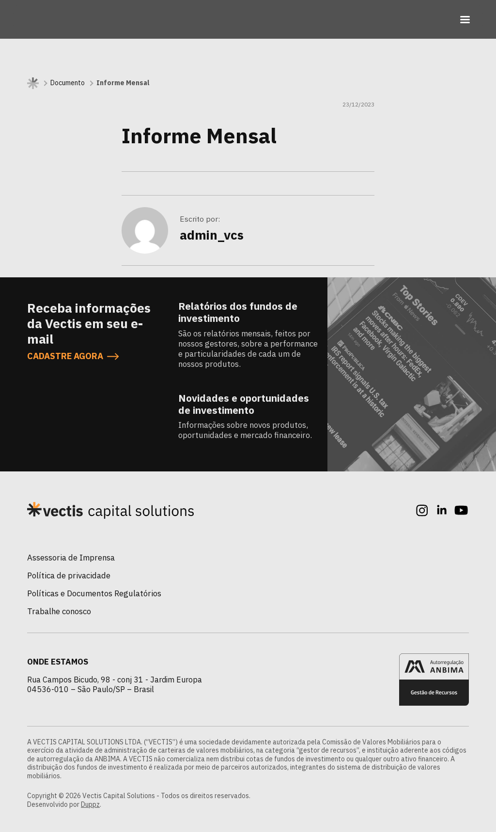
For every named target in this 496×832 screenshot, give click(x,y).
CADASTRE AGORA (73, 356)
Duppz (90, 804)
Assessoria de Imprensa (71, 557)
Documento (67, 83)
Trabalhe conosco (59, 611)
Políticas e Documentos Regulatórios (94, 593)
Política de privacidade (68, 575)
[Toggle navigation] (465, 19)
